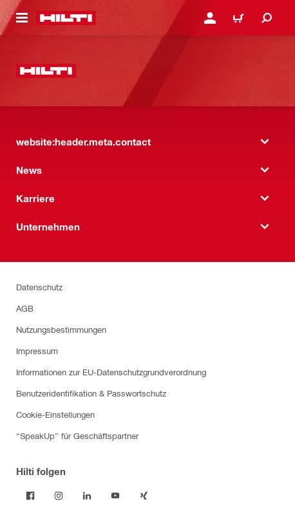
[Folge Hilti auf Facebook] (30, 496)
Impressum (37, 350)
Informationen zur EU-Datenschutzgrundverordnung (111, 372)
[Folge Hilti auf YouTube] (115, 496)
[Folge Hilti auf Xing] (143, 496)
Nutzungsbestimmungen (61, 329)
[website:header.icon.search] (266, 18)
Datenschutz (39, 287)
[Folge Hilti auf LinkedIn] (87, 496)
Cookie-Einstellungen (55, 414)
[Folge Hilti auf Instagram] (58, 496)
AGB (24, 308)
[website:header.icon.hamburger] (22, 18)
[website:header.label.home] (66, 18)
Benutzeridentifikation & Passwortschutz (91, 393)
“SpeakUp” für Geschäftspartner (77, 435)
